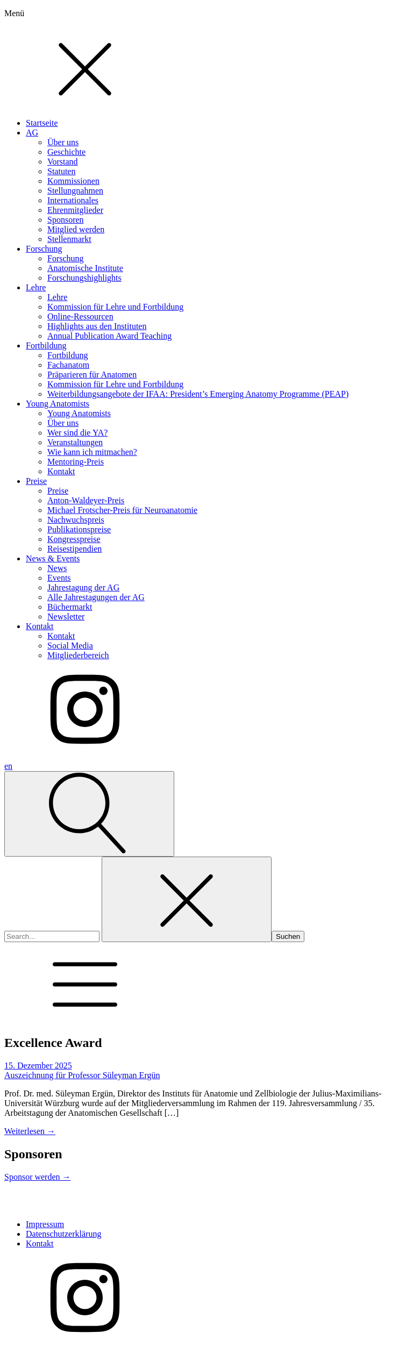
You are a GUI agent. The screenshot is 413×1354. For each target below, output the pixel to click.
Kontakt (40, 1243)
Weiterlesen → (29, 1131)
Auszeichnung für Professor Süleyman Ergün (82, 1075)
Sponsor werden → (37, 1176)
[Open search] (89, 814)
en (8, 766)
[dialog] (206, 380)
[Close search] (187, 899)
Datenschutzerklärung (63, 1233)
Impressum (45, 1224)
